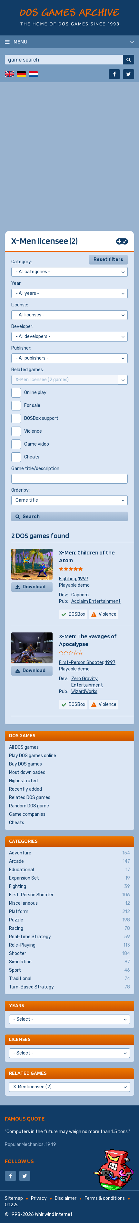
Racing (69, 928)
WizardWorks (84, 691)
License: (19, 305)
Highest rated (23, 781)
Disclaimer (65, 1198)
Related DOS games (29, 797)
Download (34, 587)
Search (31, 516)
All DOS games (24, 747)
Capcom (80, 595)
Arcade (69, 861)
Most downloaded (27, 772)
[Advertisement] (69, 151)
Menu (20, 41)
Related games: (27, 369)
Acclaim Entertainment (96, 601)
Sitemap (14, 1198)
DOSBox (77, 614)
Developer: (22, 326)
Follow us (19, 1161)
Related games (27, 1073)
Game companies (27, 814)
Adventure (69, 853)
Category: (21, 262)
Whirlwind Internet (54, 1214)
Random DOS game (29, 806)
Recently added (25, 789)
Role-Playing (69, 945)
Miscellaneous (69, 903)
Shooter (69, 953)
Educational (69, 870)
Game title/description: (35, 468)
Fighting (67, 579)
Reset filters (108, 259)
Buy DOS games (25, 764)
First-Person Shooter (81, 662)
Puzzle (69, 920)
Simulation (69, 962)
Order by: (20, 490)
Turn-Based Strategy (69, 987)
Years (16, 1005)
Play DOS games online (32, 755)
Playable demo (74, 585)
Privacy (39, 1198)
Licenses (19, 1039)
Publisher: (21, 348)
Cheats (16, 822)
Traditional (69, 979)
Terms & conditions (104, 1198)
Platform (69, 912)
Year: (16, 283)
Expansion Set (69, 878)
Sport (69, 970)
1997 (83, 579)
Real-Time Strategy (69, 937)
